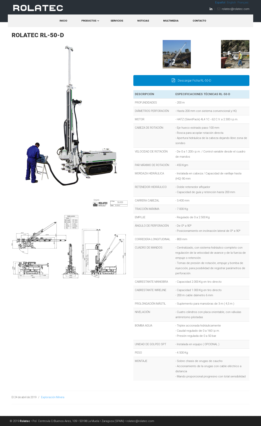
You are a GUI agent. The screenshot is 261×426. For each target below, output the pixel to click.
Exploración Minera (52, 397)
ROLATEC (38, 8)
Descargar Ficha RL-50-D (191, 80)
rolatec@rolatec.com (235, 9)
